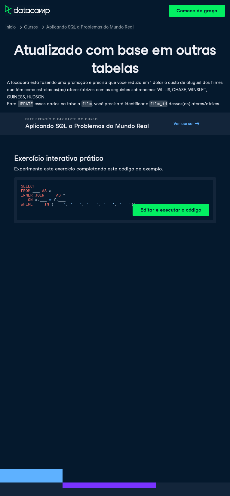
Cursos (31, 27)
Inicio (10, 27)
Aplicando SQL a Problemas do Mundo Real (90, 27)
